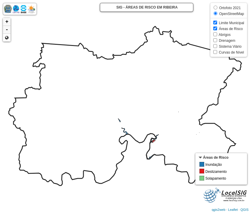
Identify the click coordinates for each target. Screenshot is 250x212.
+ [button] (7, 21)
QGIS (244, 209)
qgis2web (218, 209)
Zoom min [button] (7, 38)
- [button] (7, 29)
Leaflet (233, 209)
